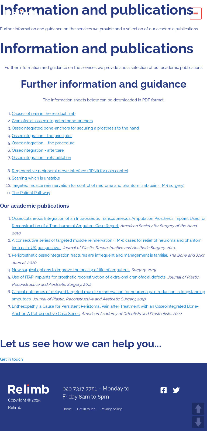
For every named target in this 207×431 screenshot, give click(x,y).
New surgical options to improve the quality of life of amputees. (71, 269)
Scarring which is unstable (36, 178)
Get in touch (86, 409)
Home (67, 409)
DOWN (198, 422)
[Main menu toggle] (196, 13)
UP (198, 409)
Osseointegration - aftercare (38, 150)
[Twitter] (176, 390)
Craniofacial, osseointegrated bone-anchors (52, 120)
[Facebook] (163, 390)
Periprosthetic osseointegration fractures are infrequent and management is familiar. (90, 255)
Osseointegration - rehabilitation (41, 157)
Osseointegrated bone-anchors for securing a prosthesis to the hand (75, 128)
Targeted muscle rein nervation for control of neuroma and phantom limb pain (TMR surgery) (98, 185)
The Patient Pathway (31, 192)
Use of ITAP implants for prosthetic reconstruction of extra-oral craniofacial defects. (89, 277)
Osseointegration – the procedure (43, 143)
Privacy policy (111, 409)
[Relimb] (21, 13)
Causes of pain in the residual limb (43, 113)
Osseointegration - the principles (42, 135)
